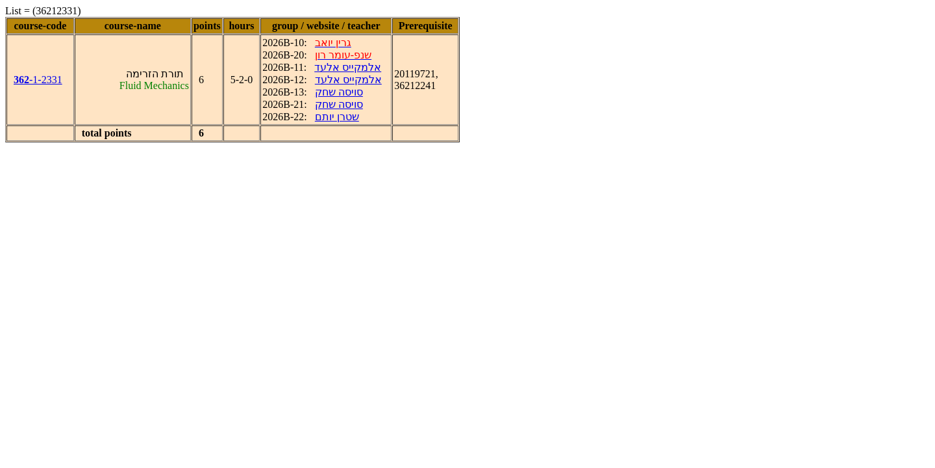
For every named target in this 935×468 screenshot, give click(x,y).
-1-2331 (38, 79)
